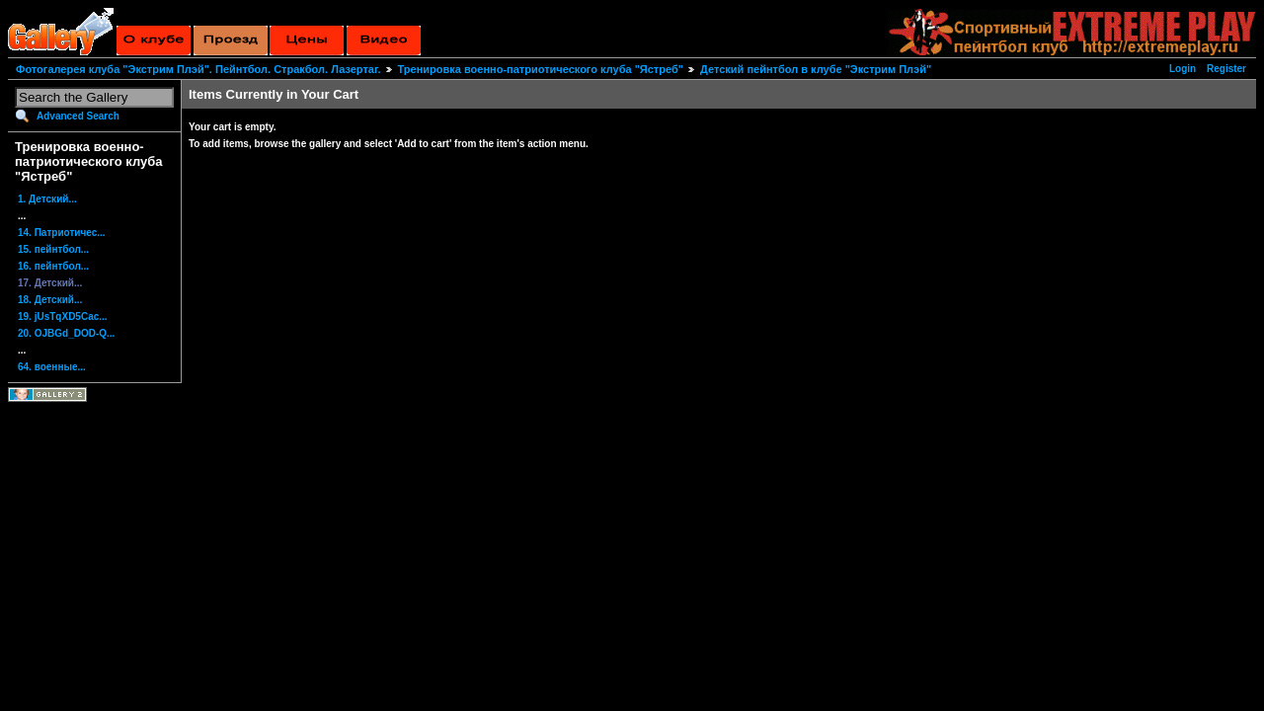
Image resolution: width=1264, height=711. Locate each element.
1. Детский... (47, 199)
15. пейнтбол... (53, 249)
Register (1226, 68)
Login (1182, 68)
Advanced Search (78, 116)
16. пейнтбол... (53, 266)
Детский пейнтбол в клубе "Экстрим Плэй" (815, 69)
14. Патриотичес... (62, 232)
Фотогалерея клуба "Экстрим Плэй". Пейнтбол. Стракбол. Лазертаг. (198, 69)
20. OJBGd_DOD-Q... (66, 333)
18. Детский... (50, 299)
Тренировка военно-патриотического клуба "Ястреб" (540, 69)
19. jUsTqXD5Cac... (63, 316)
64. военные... (52, 366)
